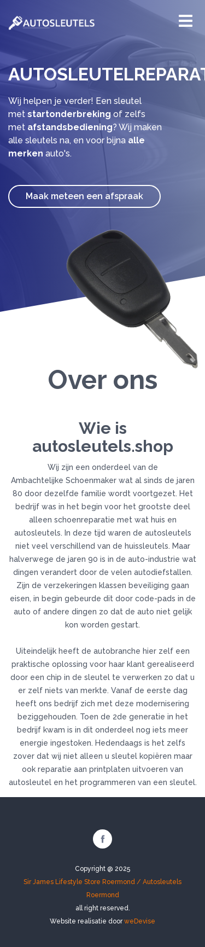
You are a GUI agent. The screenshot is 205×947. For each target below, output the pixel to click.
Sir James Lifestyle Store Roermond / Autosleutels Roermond (102, 888)
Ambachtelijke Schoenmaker (63, 480)
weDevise (139, 921)
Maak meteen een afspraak (84, 196)
